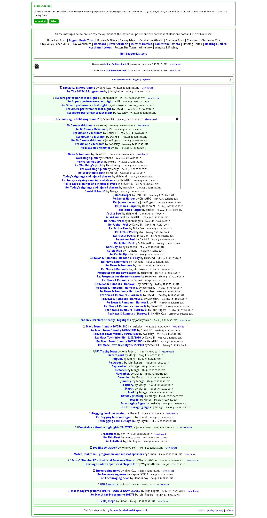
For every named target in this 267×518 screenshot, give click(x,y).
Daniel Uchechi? (95, 191)
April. (131, 392)
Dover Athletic (118, 44)
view (175, 64)
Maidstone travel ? (117, 70)
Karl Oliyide (114, 247)
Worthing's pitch (87, 158)
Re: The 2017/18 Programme (85, 91)
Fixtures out (116, 355)
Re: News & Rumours (114, 261)
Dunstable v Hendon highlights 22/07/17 (105, 427)
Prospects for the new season (117, 272)
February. (128, 385)
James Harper (122, 195)
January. (126, 381)
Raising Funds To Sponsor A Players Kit (112, 464)
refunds (229, 510)
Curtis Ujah (114, 250)
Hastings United (216, 44)
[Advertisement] (206, 138)
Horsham (95, 47)
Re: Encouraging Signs (136, 407)
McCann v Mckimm (79, 125)
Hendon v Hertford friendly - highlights (105, 320)
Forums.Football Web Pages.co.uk (129, 510)
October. (121, 370)
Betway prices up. (132, 396)
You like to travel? (105, 447)
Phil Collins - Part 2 (117, 64)
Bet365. (134, 399)
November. (123, 373)
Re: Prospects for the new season (119, 276)
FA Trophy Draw (106, 351)
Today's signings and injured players (87, 176)
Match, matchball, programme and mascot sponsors (109, 454)
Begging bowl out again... (109, 413)
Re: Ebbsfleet (111, 437)
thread (147, 88)
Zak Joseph (108, 501)
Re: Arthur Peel (115, 217)
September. (119, 366)
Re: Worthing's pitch (90, 161)
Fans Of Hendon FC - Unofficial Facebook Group (103, 460)
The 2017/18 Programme (79, 87)
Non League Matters (133, 53)
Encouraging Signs (133, 403)
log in (136, 79)
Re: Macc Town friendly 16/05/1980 (113, 330)
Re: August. (116, 362)
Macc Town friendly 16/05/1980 (106, 326)
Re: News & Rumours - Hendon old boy (115, 258)
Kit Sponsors (109, 484)
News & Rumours (79, 154)
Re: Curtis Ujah (119, 254)
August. (118, 358)
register (146, 79)
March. (129, 388)
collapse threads (121, 79)
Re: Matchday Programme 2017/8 (112, 494)
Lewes (108, 47)
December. (124, 377)
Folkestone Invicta (167, 44)
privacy (219, 510)
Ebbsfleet (110, 433)
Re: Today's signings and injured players (88, 180)
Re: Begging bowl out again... (115, 417)
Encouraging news (108, 470)
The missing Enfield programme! (77, 119)
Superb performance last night (76, 98)
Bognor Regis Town (81, 40)
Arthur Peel (114, 213)
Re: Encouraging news (111, 474)
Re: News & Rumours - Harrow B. (116, 284)
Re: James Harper (124, 198)
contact (201, 510)
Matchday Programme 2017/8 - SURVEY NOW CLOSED (105, 490)
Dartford (100, 44)
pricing (210, 510)
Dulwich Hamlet (141, 44)
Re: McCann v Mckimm (90, 129)
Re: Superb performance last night (90, 101)
